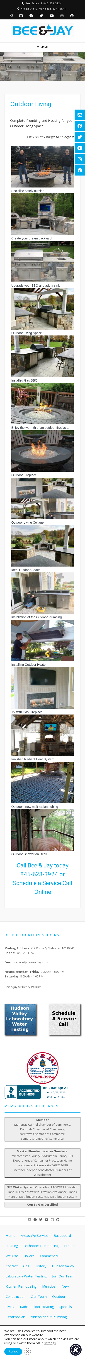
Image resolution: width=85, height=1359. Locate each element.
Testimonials (16, 1316)
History (40, 1266)
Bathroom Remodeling (41, 1245)
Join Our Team (63, 1276)
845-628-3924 (39, 874)
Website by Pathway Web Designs (44, 1351)
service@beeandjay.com (31, 962)
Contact (12, 1266)
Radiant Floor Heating (37, 1306)
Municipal (49, 1286)
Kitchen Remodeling (21, 1286)
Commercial (49, 1256)
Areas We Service (34, 1235)
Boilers (29, 1256)
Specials (65, 1306)
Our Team (39, 1296)
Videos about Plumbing (49, 1316)
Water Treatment (49, 1327)
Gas (26, 1266)
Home (10, 1235)
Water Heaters (17, 1327)
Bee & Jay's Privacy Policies (23, 987)
